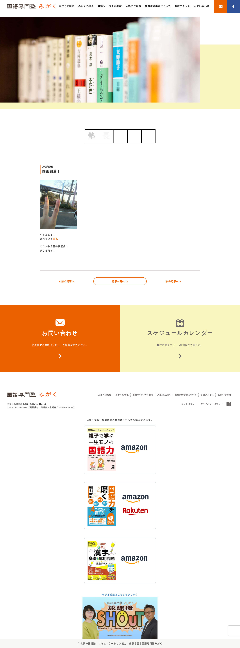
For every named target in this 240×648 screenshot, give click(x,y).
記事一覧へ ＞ (120, 281)
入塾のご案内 (133, 6)
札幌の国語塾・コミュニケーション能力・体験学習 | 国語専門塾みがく (121, 643)
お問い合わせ (201, 6)
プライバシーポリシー (212, 404)
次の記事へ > (173, 281)
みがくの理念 (66, 6)
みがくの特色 (86, 6)
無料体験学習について (158, 6)
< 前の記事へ (66, 281)
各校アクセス (182, 6)
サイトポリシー (189, 404)
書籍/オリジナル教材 (110, 6)
